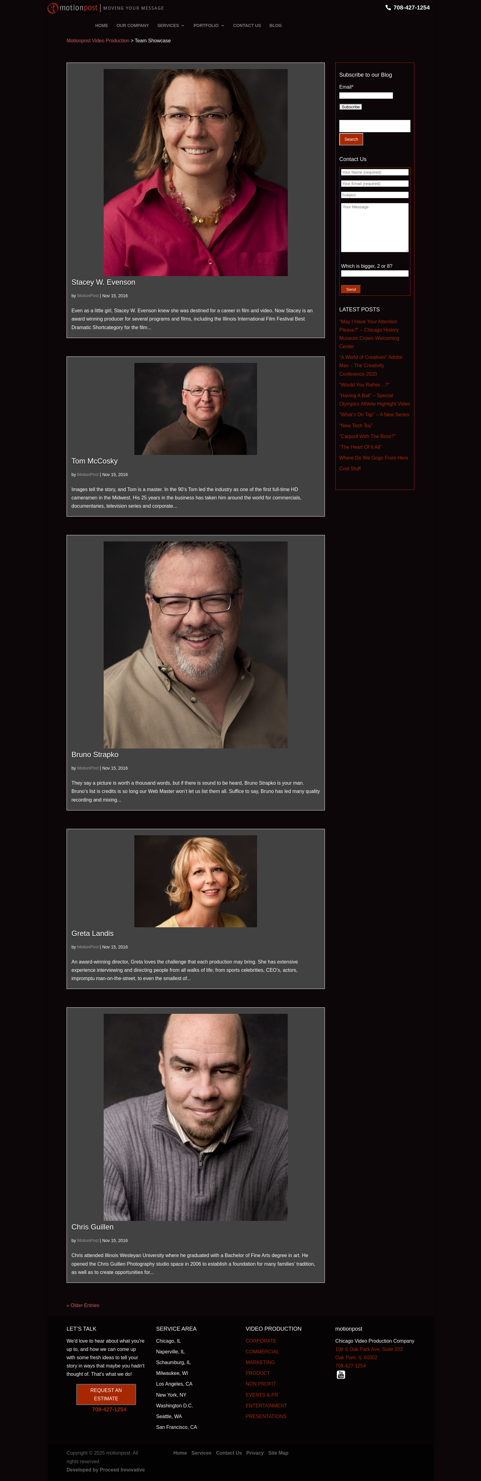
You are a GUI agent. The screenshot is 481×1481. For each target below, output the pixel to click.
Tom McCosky (94, 461)
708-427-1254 (412, 7)
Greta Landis (92, 933)
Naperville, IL (170, 1351)
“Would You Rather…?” (364, 384)
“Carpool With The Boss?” (367, 436)
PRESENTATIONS (266, 1416)
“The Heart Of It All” (360, 447)
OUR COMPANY (133, 25)
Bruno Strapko (94, 754)
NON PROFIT (261, 1384)
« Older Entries (83, 1305)
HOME (101, 25)
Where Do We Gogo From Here (373, 457)
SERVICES (168, 25)
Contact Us (229, 1453)
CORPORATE (261, 1341)
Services (201, 1453)
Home (180, 1453)
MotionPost (88, 295)
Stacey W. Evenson (103, 282)
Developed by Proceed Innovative (106, 1469)
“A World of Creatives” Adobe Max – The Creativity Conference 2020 (370, 365)
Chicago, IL (168, 1341)
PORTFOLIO (206, 25)
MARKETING (260, 1362)
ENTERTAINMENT (266, 1405)
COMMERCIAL (262, 1351)
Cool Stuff (350, 468)
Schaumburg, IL (173, 1362)
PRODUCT (258, 1373)
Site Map (278, 1453)
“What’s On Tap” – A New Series (374, 414)
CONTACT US (247, 25)
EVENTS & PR (262, 1395)
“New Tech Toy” (356, 425)
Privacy (255, 1453)
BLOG (275, 25)
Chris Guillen (92, 1227)
